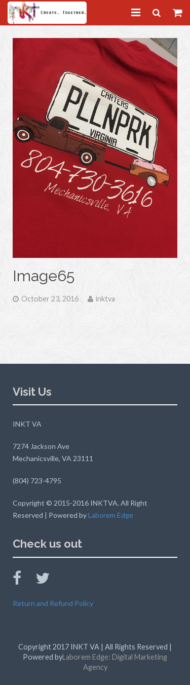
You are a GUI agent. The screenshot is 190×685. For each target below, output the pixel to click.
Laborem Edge (110, 515)
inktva (105, 298)
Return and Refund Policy (53, 603)
